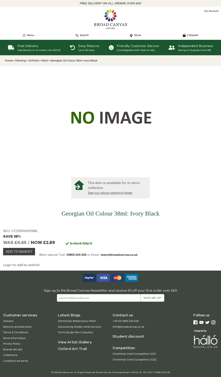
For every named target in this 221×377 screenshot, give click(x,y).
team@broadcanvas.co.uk (119, 254)
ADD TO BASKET (19, 251)
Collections (10, 355)
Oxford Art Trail (72, 348)
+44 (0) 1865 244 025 (126, 321)
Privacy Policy (11, 343)
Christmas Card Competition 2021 (134, 353)
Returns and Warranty (17, 326)
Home (9, 60)
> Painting (19, 60)
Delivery (8, 321)
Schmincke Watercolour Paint (77, 321)
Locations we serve (15, 360)
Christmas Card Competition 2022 (134, 359)
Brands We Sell (12, 349)
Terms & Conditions (15, 332)
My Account (211, 10)
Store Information (14, 338)
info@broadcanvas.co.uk (128, 326)
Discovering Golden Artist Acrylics (79, 326)
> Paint (43, 60)
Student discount (128, 336)
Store (137, 35)
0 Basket (192, 35)
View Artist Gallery (75, 342)
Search (84, 35)
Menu (30, 35)
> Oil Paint (32, 60)
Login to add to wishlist (21, 265)
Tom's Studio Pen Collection (75, 332)
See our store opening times (110, 193)
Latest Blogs (69, 315)
